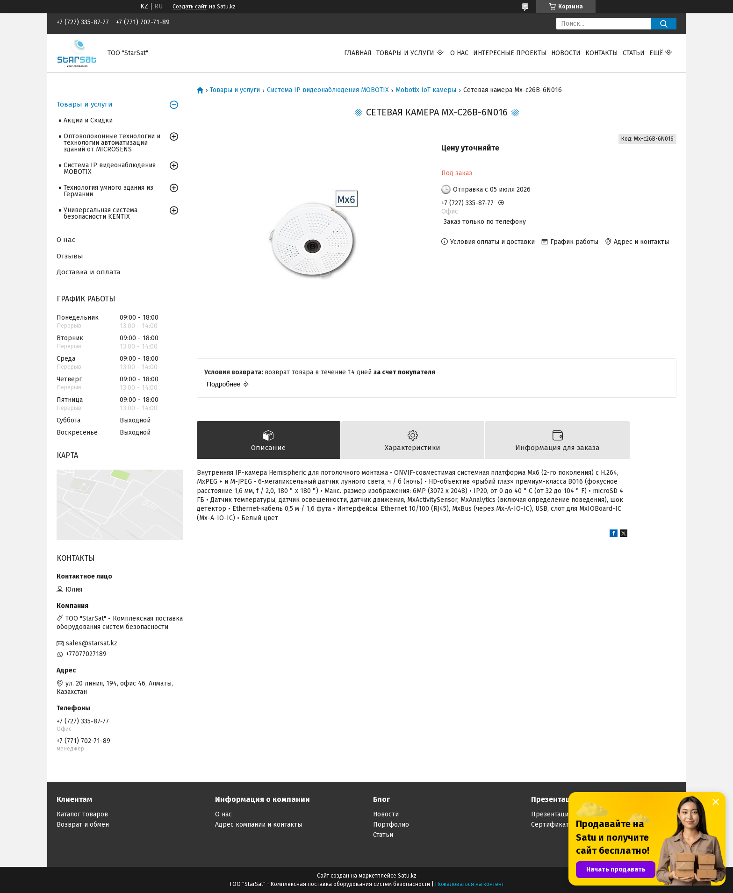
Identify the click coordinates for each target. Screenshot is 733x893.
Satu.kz (407, 875)
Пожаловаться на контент (469, 884)
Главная (358, 53)
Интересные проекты (509, 53)
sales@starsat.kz (91, 643)
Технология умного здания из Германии (108, 191)
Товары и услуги (405, 53)
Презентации (551, 814)
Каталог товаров (82, 814)
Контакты (601, 53)
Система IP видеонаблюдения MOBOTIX (328, 90)
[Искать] (663, 23)
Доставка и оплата (89, 272)
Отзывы (70, 256)
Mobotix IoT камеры (425, 90)
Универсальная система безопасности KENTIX (100, 213)
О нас (459, 53)
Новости (566, 53)
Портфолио (391, 825)
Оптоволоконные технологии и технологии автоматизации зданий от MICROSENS (112, 142)
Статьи (634, 53)
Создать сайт (189, 6)
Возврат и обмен (83, 825)
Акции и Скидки (88, 120)
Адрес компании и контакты (258, 825)
